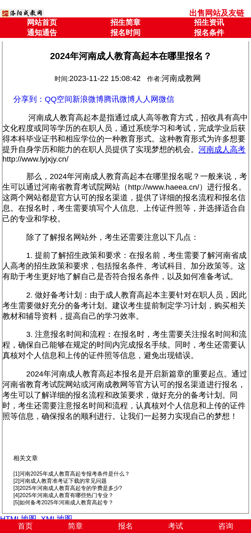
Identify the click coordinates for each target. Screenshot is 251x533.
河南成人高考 (222, 149)
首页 (25, 526)
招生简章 (125, 22)
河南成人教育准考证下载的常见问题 (63, 481)
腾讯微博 (119, 99)
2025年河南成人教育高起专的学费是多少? (70, 488)
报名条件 (209, 32)
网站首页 (42, 22)
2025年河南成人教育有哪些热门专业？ (66, 495)
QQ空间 (58, 99)
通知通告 (42, 32)
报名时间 (125, 32)
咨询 (225, 526)
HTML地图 (18, 519)
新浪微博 (88, 99)
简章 (75, 526)
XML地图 (56, 519)
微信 (166, 99)
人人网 (147, 99)
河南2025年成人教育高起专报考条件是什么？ (74, 474)
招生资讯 (209, 22)
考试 (175, 526)
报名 (125, 526)
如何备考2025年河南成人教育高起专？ (66, 502)
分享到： (29, 99)
